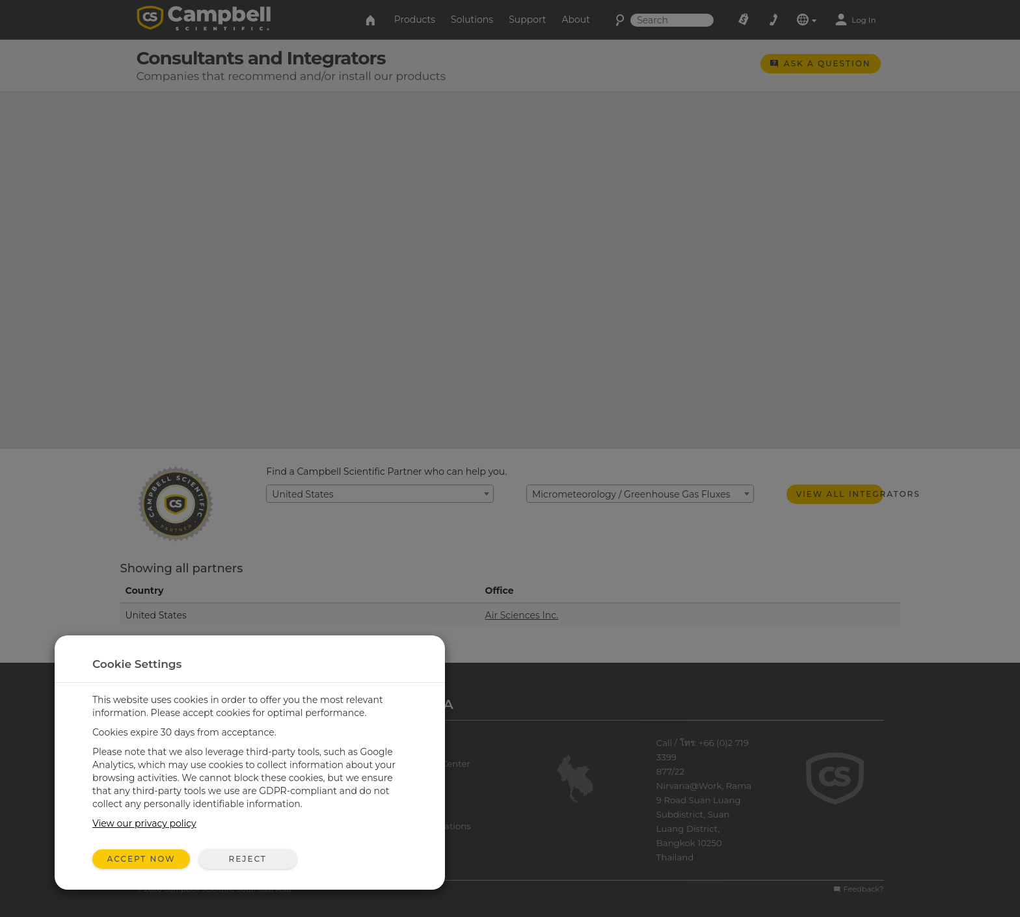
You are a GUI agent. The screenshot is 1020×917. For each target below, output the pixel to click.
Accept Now (141, 859)
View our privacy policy (144, 823)
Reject (247, 859)
